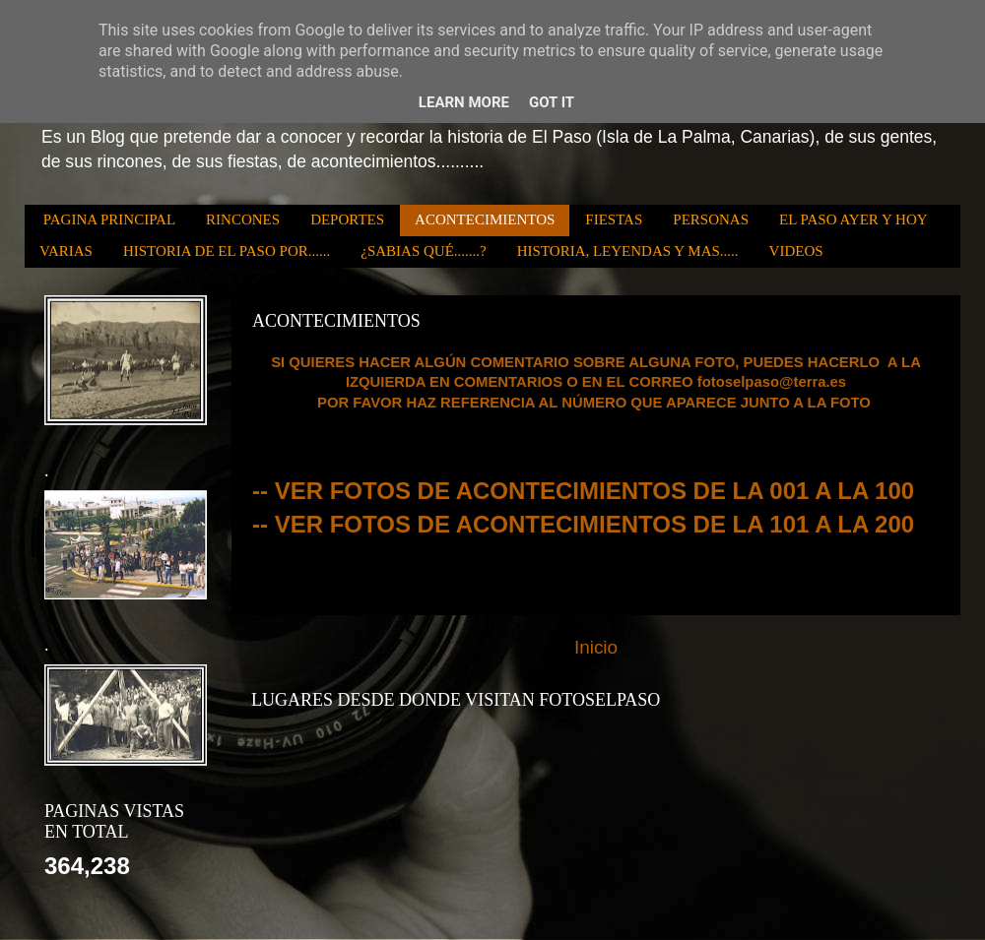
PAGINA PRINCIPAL (109, 219)
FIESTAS (613, 219)
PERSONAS (711, 219)
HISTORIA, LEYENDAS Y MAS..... (628, 251)
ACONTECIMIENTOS (485, 219)
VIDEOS (796, 251)
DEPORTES (347, 219)
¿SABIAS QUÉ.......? (424, 251)
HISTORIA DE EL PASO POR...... (226, 251)
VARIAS (66, 251)
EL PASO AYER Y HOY (853, 219)
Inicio (596, 647)
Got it (551, 102)
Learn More (464, 102)
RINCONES (243, 219)
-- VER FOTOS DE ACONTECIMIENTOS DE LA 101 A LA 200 (583, 524)
